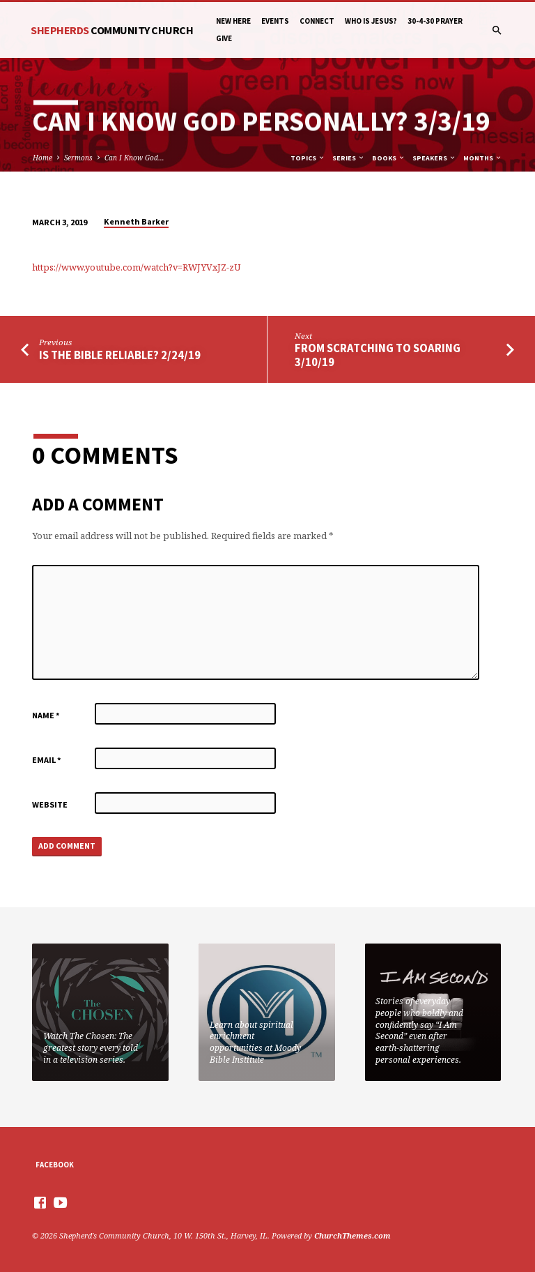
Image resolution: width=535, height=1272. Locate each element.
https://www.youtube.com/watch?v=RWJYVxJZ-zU (136, 267)
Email (46, 760)
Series (348, 157)
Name (46, 715)
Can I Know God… (134, 157)
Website (50, 804)
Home (42, 157)
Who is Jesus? (371, 21)
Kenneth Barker (136, 221)
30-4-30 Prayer (435, 21)
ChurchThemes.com (352, 1235)
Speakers (434, 157)
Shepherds (112, 30)
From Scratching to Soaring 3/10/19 (377, 355)
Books (388, 157)
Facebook (55, 1164)
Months (482, 157)
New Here (233, 21)
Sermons (78, 157)
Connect (317, 21)
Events (275, 21)
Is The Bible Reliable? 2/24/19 (120, 355)
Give (224, 38)
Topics (307, 157)
